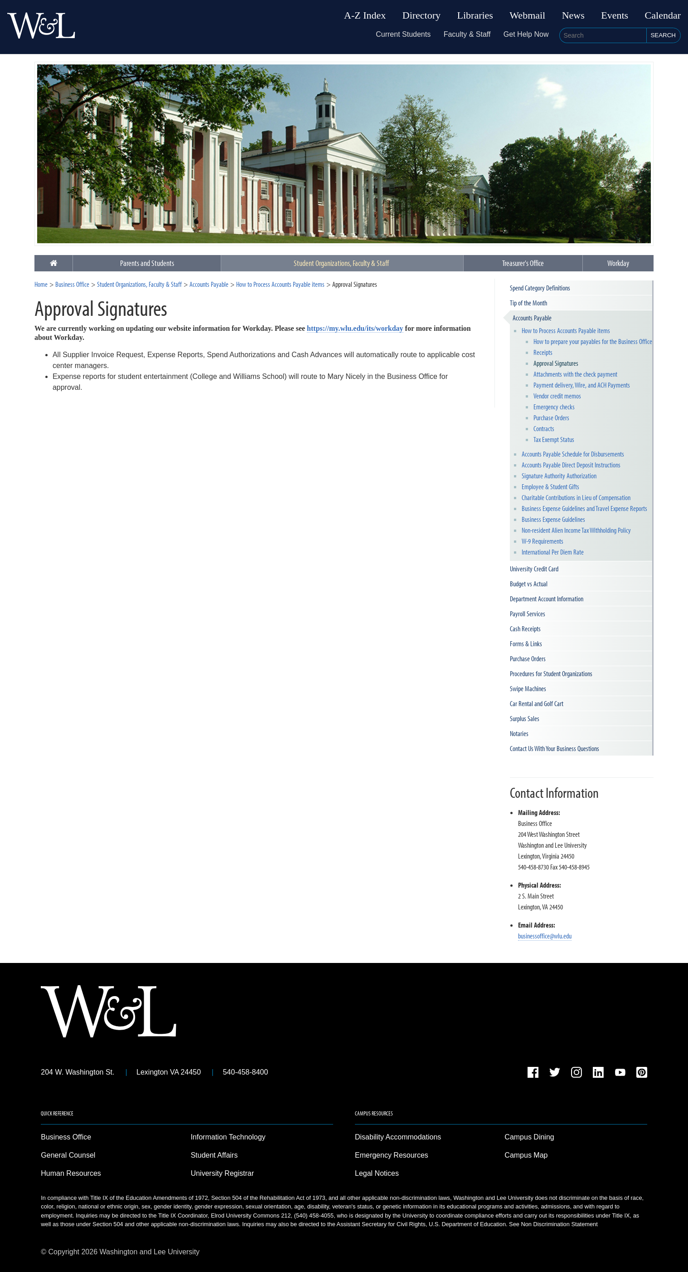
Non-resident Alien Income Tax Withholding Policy (576, 530)
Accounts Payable (208, 284)
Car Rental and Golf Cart (536, 703)
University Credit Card (534, 568)
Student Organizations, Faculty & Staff (341, 263)
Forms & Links (526, 643)
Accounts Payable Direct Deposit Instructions (571, 464)
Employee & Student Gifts (550, 486)
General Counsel (68, 1155)
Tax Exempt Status (553, 439)
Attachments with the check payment (575, 373)
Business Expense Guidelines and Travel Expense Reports (584, 508)
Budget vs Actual (528, 583)
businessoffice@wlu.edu (545, 935)
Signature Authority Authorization (559, 475)
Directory (421, 15)
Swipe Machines (528, 688)
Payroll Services (527, 613)
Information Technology (228, 1137)
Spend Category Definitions (540, 287)
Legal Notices (377, 1173)
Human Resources (71, 1173)
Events (614, 15)
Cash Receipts (525, 628)
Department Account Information (546, 598)
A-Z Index (365, 15)
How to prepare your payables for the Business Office (592, 341)
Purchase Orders (551, 417)
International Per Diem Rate (553, 551)
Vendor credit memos (557, 395)
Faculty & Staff (467, 34)
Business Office (72, 284)
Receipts (542, 352)
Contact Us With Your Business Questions (554, 748)
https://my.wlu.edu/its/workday (355, 328)
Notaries (519, 733)
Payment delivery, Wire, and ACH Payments (581, 384)
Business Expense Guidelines (553, 519)
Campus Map (525, 1155)
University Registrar (222, 1173)
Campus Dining (529, 1137)
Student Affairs (214, 1155)
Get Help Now (526, 34)
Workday (618, 263)
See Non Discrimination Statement (553, 1224)
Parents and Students (147, 263)
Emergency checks (554, 406)
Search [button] (663, 35)
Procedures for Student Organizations (551, 673)
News (573, 15)
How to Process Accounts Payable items (280, 284)
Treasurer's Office (523, 263)
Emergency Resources (391, 1155)
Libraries (475, 15)
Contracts (543, 428)
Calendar (663, 15)
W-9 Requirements (542, 540)
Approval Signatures (555, 363)
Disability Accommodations (398, 1137)
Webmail (527, 15)
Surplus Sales (524, 718)
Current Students (403, 34)
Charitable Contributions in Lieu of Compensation (576, 497)
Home (41, 284)
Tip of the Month (528, 302)
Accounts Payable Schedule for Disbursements (573, 453)
